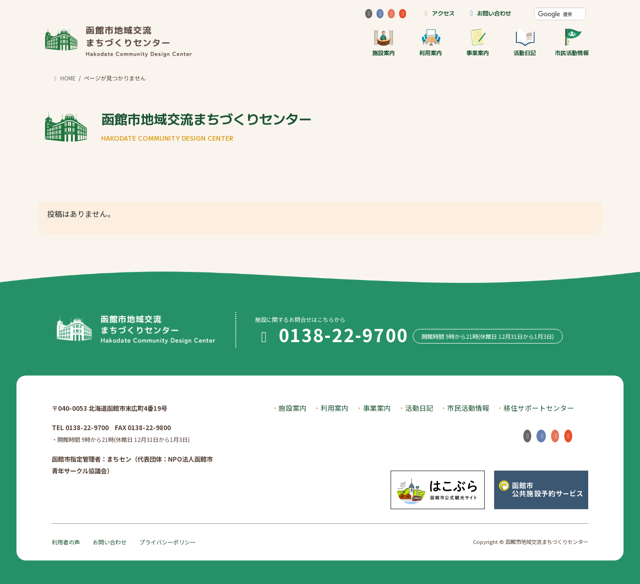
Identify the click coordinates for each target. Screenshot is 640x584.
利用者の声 (66, 542)
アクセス (438, 13)
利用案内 (430, 42)
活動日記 (525, 42)
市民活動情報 (572, 42)
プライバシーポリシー (167, 542)
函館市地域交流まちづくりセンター (206, 126)
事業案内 (477, 42)
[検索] (560, 14)
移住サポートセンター (539, 408)
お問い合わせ (489, 13)
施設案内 (383, 42)
